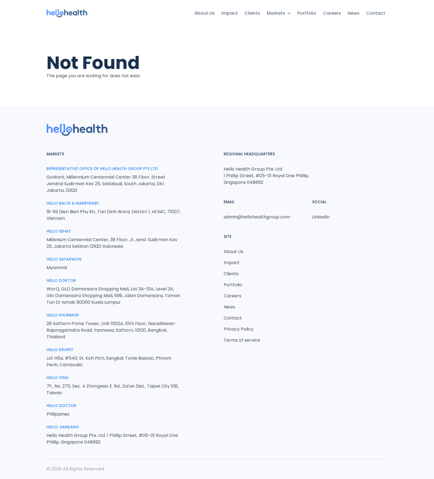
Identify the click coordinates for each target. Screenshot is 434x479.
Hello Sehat (58, 231)
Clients (252, 13)
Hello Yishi (57, 377)
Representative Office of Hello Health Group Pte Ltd (102, 168)
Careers (332, 13)
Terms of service (242, 340)
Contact (375, 13)
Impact (229, 13)
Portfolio (306, 13)
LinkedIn (321, 217)
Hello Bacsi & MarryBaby (72, 203)
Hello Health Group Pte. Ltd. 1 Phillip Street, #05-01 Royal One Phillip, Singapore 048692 (266, 176)
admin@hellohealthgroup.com (257, 217)
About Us (204, 13)
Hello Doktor (61, 280)
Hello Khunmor (62, 315)
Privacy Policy (239, 329)
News (354, 13)
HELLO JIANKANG (62, 427)
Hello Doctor (61, 405)
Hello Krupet (59, 349)
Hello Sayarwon (63, 259)
